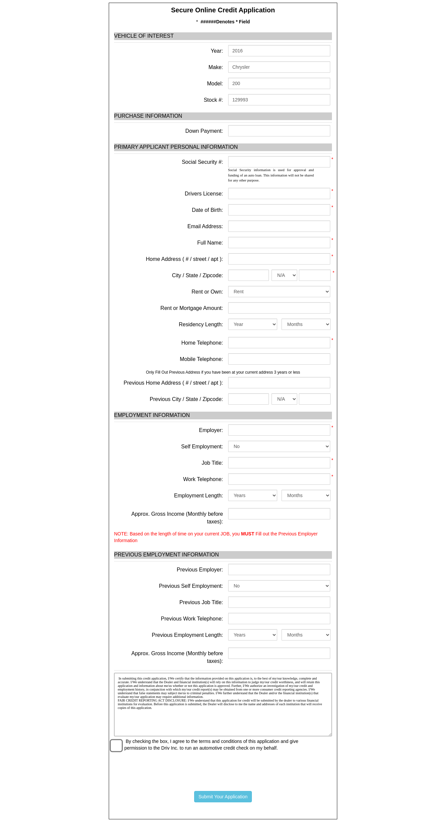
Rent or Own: (207, 292)
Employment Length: (198, 495)
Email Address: (205, 226)
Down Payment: (203, 131)
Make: (215, 67)
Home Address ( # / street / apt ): (184, 259)
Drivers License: (204, 193)
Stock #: (212, 100)
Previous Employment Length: (187, 635)
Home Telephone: (202, 343)
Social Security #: (202, 162)
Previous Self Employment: (191, 586)
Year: (216, 51)
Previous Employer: (200, 569)
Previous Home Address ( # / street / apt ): (173, 383)
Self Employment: (202, 446)
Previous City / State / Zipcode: (186, 399)
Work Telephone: (203, 479)
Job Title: (212, 463)
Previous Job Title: (201, 602)
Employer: (211, 430)
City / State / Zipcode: (197, 275)
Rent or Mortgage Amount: (191, 308)
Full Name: (210, 243)
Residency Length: (201, 324)
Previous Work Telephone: (192, 619)
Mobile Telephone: (201, 359)
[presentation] (223, 770)
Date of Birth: (207, 210)
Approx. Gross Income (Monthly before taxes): (177, 517)
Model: (214, 83)
